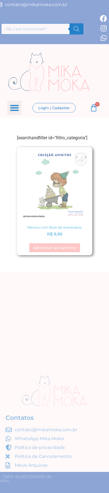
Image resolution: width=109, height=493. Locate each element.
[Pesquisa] (76, 29)
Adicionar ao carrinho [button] (54, 247)
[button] (14, 108)
